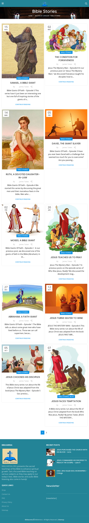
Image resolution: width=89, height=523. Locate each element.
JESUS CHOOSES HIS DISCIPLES (23, 377)
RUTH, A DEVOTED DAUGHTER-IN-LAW (23, 176)
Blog (72, 397)
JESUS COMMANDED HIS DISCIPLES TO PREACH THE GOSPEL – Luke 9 (72, 461)
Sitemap (5, 510)
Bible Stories (23, 78)
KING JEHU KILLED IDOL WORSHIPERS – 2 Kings (72, 472)
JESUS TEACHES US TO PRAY (66, 257)
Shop (4, 490)
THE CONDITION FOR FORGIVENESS (66, 58)
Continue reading (22, 104)
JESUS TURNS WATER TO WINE (66, 318)
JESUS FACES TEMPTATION (66, 401)
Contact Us (6, 494)
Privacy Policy (7, 502)
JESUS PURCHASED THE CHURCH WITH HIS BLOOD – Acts (72, 451)
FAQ (3, 498)
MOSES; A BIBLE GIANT (23, 240)
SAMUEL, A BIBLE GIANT (23, 82)
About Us (5, 506)
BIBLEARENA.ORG (9, 466)
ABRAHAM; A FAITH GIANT (22, 316)
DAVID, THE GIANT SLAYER (66, 143)
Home (30, 16)
